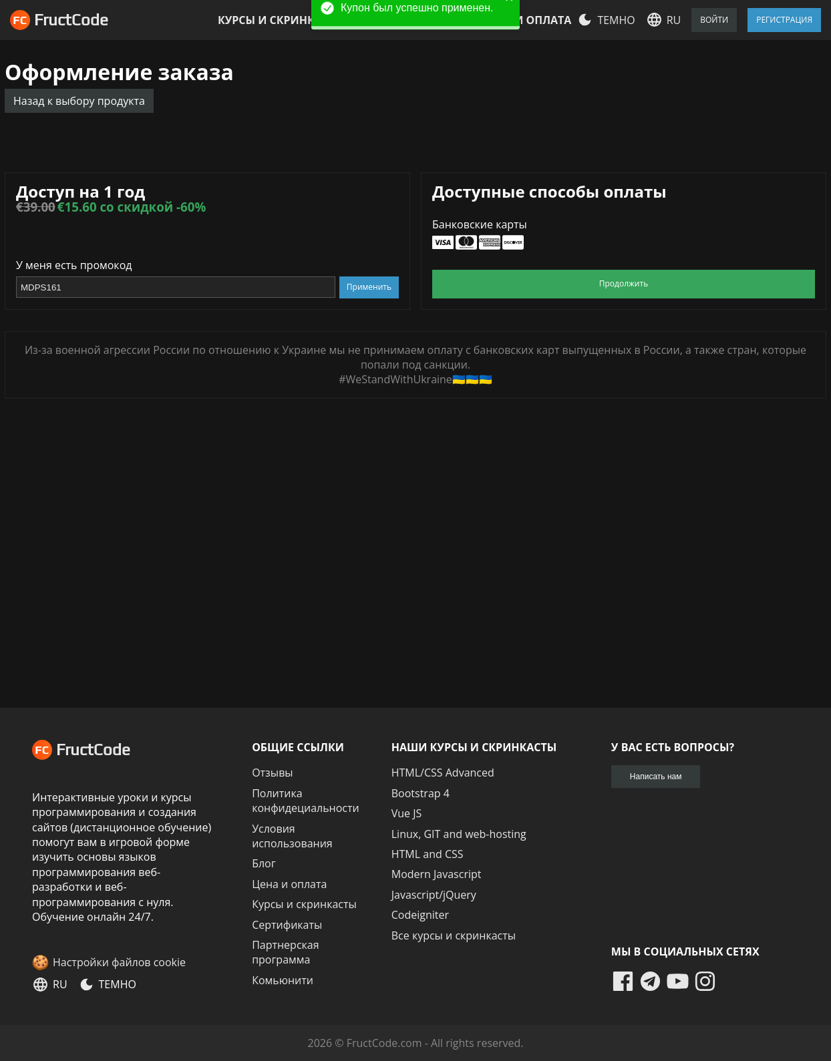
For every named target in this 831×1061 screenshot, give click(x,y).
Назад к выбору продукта (79, 100)
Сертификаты (287, 924)
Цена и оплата (526, 20)
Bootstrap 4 (420, 793)
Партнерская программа (285, 952)
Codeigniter (420, 914)
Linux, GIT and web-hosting (458, 834)
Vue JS (406, 813)
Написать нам (656, 776)
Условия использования (292, 836)
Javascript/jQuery (433, 894)
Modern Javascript (436, 874)
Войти (714, 19)
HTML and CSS (427, 854)
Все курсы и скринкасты (453, 935)
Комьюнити (282, 980)
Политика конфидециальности (305, 800)
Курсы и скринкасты (281, 20)
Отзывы (272, 772)
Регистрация (784, 19)
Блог (263, 863)
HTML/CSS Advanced (442, 772)
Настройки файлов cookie (119, 962)
